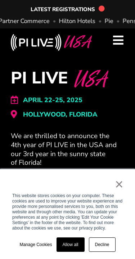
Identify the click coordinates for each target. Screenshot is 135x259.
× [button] (119, 184)
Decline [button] (102, 244)
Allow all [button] (70, 244)
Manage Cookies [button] (35, 244)
